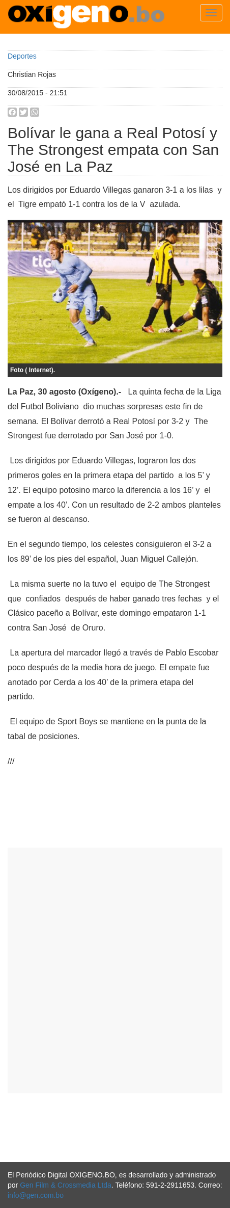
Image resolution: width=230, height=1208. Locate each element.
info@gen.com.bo (36, 1195)
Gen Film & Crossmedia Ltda (65, 1185)
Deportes (22, 56)
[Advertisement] (115, 970)
